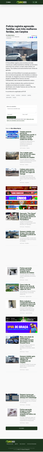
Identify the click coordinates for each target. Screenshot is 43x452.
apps (16, 444)
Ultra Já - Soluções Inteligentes (24, 449)
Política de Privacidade (31, 444)
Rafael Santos (11, 35)
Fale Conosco (22, 444)
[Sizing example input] (36, 2)
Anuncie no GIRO (10, 444)
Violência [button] (18, 95)
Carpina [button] (8, 95)
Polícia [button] (14, 97)
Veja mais (21, 428)
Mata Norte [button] (8, 97)
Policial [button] (13, 95)
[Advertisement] (21, 14)
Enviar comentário (11, 117)
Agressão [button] (24, 95)
